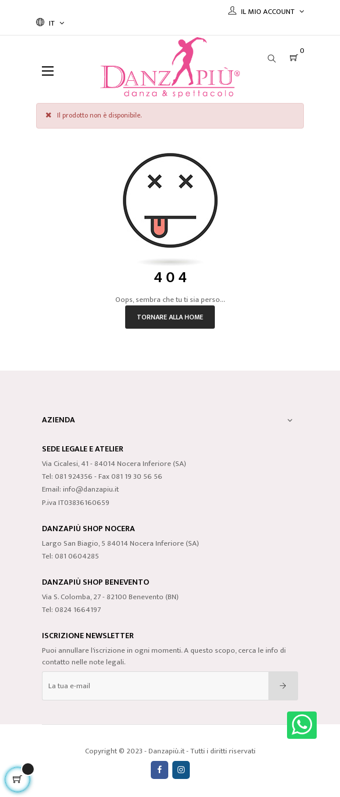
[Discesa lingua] (50, 23)
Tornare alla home (170, 317)
